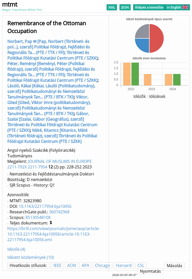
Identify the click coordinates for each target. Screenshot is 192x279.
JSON (125, 7)
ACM (71, 265)
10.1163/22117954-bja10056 (45, 206)
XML (111, 7)
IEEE (57, 265)
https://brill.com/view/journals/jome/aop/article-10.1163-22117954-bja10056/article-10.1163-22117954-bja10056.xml (53, 234)
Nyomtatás (150, 271)
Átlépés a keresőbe (149, 7)
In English (177, 7)
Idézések (157, 96)
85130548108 (38, 217)
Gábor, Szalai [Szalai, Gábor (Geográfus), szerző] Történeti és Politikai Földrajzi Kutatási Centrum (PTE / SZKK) (52, 122)
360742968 (59, 212)
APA (85, 265)
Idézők (139, 96)
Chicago (102, 265)
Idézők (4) (16, 249)
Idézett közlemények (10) (30, 257)
